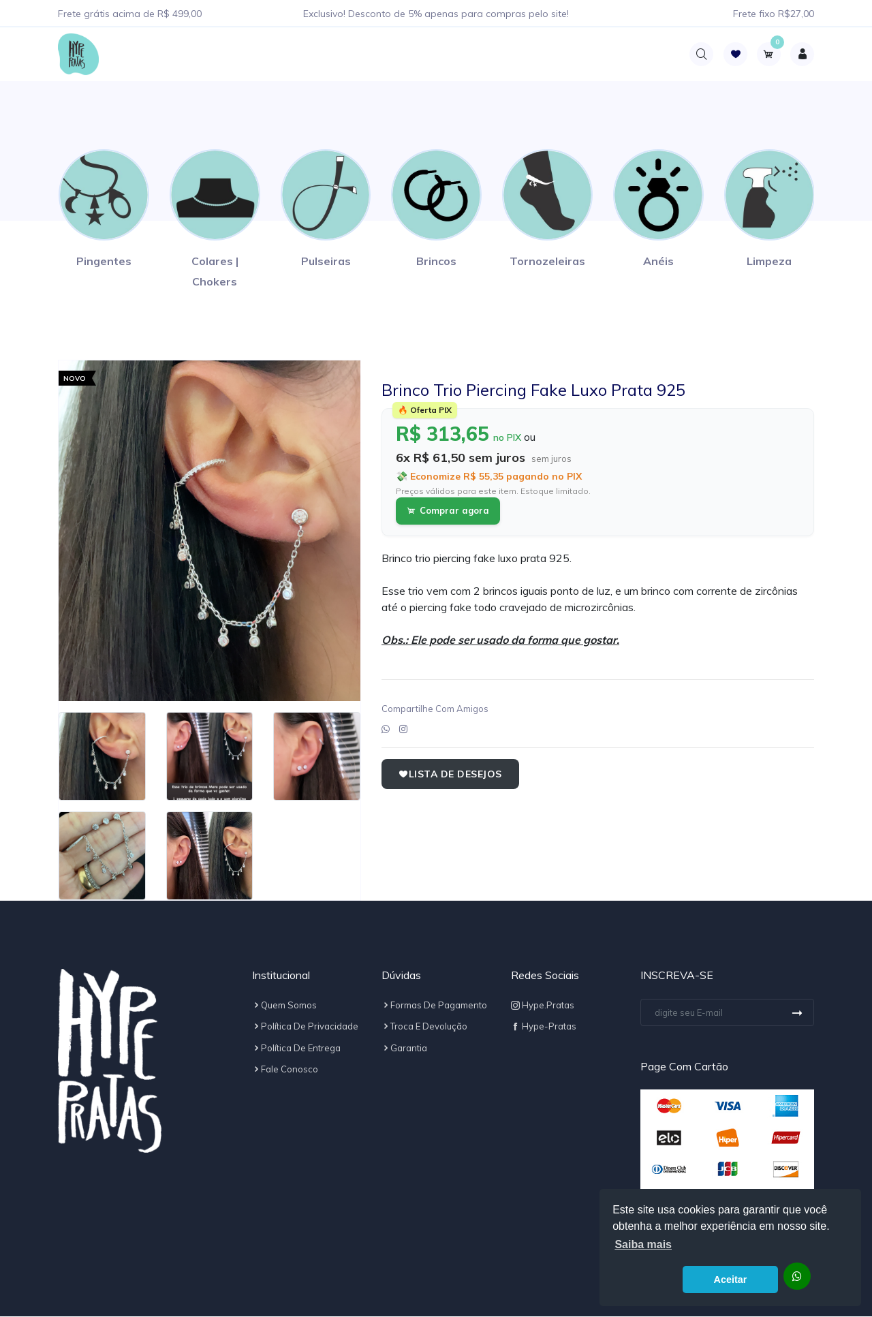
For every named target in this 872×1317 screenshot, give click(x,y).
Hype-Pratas (543, 1026)
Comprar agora (448, 511)
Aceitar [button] (730, 1279)
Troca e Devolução (424, 1026)
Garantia (404, 1048)
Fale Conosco (285, 1069)
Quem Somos (284, 1005)
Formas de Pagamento (434, 1005)
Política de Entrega (296, 1048)
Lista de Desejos (450, 775)
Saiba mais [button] (643, 1244)
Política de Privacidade (305, 1026)
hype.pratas (542, 1005)
